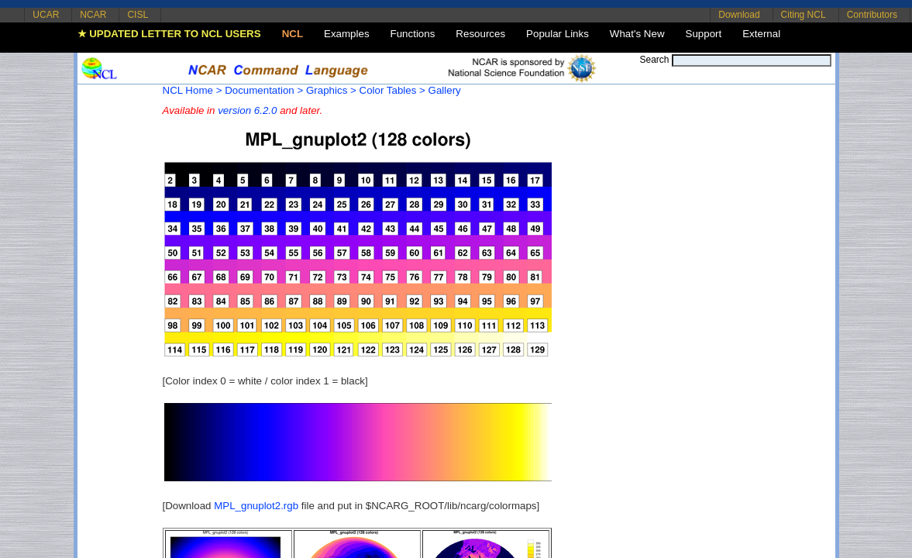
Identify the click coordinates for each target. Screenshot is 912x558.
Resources (480, 34)
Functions (413, 34)
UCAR (46, 14)
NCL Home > (192, 90)
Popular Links (557, 34)
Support (704, 34)
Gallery (444, 90)
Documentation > (264, 90)
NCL (292, 34)
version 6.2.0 (247, 110)
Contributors (872, 14)
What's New (637, 34)
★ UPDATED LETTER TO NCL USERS (169, 34)
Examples (347, 34)
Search (654, 59)
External (761, 34)
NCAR (93, 14)
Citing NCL (803, 14)
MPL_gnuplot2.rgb (256, 506)
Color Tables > (392, 90)
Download (738, 14)
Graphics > (331, 90)
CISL (137, 14)
